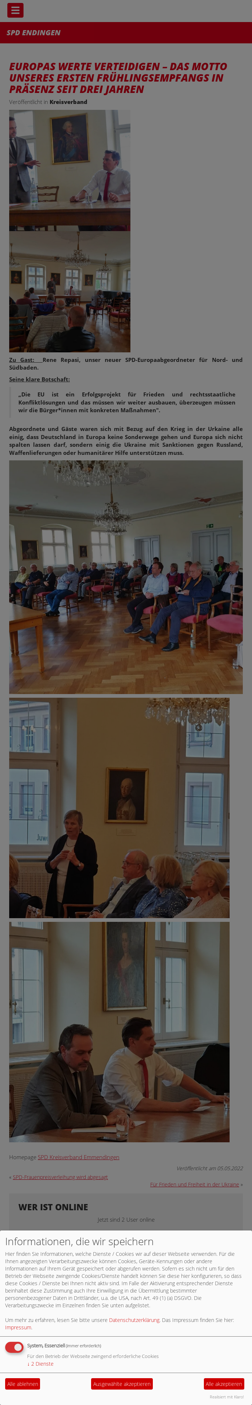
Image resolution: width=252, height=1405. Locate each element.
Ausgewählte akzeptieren (122, 1383)
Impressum (18, 1327)
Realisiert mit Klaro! (227, 1396)
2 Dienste (40, 1363)
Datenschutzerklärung (134, 1319)
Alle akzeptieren (224, 1383)
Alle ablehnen (22, 1383)
